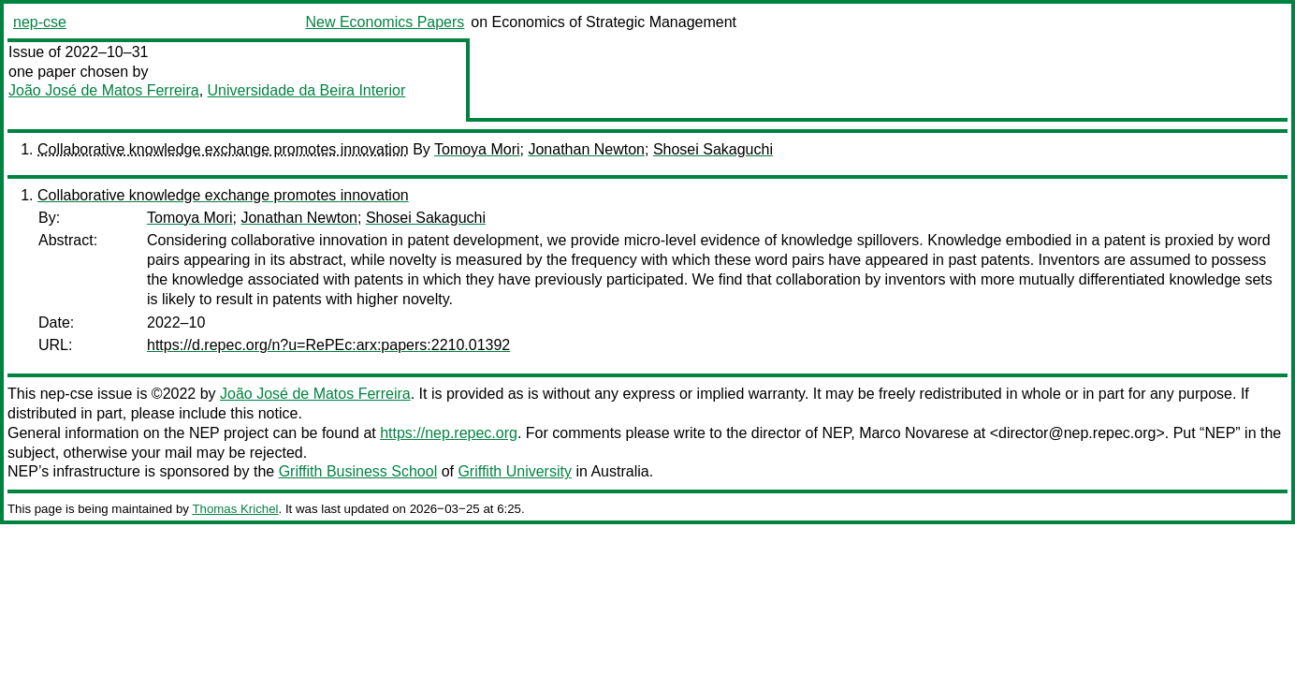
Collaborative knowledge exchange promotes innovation (223, 149)
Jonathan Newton (586, 149)
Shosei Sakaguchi (713, 149)
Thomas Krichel (235, 509)
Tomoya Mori (477, 149)
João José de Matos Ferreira (103, 90)
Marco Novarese (913, 433)
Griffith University (515, 471)
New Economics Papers (384, 22)
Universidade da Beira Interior (307, 90)
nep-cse (39, 22)
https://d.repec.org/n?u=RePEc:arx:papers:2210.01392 (328, 345)
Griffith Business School (358, 471)
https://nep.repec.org (448, 433)
